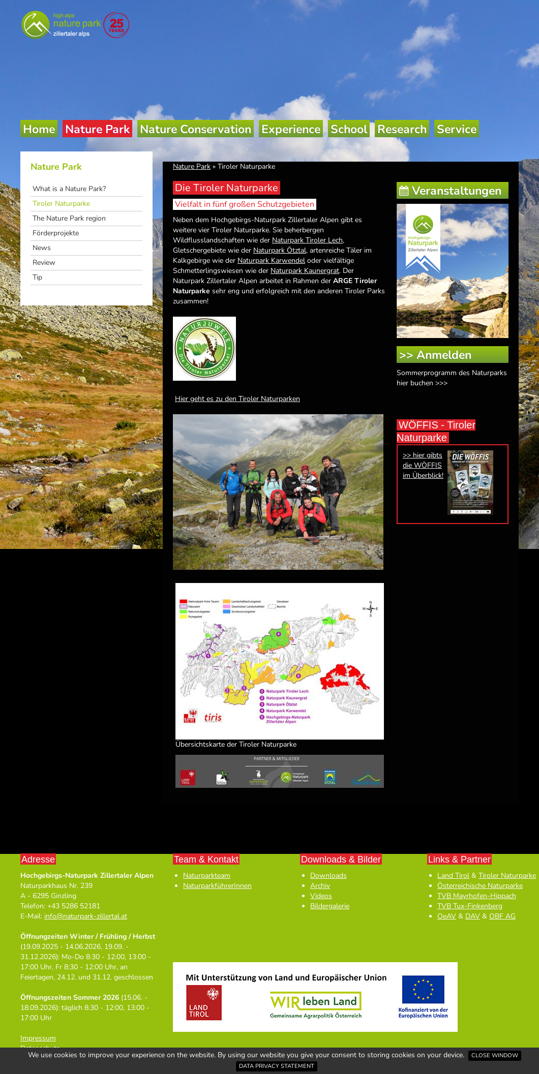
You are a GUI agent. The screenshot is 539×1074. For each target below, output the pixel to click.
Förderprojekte (56, 233)
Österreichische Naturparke (480, 886)
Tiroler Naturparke (61, 203)
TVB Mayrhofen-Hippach (476, 896)
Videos (321, 896)
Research (402, 129)
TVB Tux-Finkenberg (469, 906)
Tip (37, 277)
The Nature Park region (69, 218)
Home (39, 129)
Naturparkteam (206, 875)
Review (44, 262)
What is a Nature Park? (69, 189)
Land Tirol (453, 875)
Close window (494, 1055)
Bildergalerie (329, 906)
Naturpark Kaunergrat (305, 270)
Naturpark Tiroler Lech (307, 240)
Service (456, 129)
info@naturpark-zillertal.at (85, 916)
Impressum (38, 1038)
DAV (472, 916)
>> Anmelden (435, 355)
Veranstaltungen (456, 191)
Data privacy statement (276, 1066)
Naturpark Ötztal (279, 250)
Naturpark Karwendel (271, 260)
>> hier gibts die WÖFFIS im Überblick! (423, 465)
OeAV (446, 916)
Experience (290, 129)
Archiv (320, 886)
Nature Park (97, 129)
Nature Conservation (195, 129)
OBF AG (502, 916)
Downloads (328, 875)
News (42, 248)
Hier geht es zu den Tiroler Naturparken (237, 399)
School (349, 129)
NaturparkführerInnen (217, 886)
